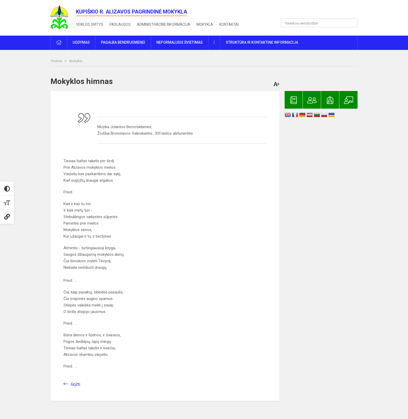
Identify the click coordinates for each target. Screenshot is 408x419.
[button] (322, 11)
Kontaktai (229, 24)
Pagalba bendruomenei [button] (123, 42)
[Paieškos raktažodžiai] (319, 22)
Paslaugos (120, 24)
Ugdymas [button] (81, 42)
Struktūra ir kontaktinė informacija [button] (262, 42)
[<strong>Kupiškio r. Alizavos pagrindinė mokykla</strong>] (63, 16)
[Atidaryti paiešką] (352, 23)
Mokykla (204, 24)
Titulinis (56, 61)
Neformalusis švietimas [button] (179, 42)
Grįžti (75, 384)
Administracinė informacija (163, 24)
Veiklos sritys (89, 24)
